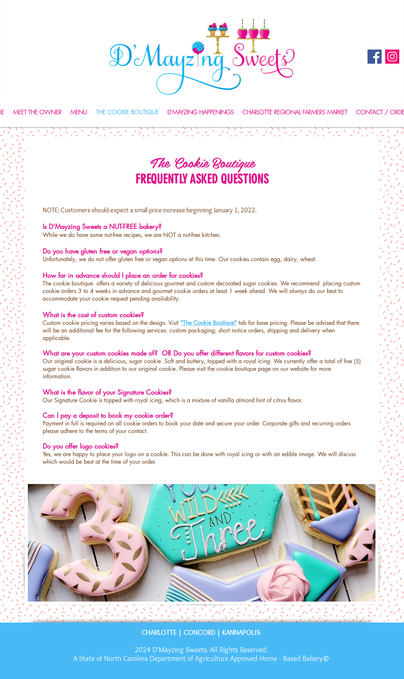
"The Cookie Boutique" (208, 323)
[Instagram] (392, 57)
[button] (78, 112)
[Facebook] (375, 57)
